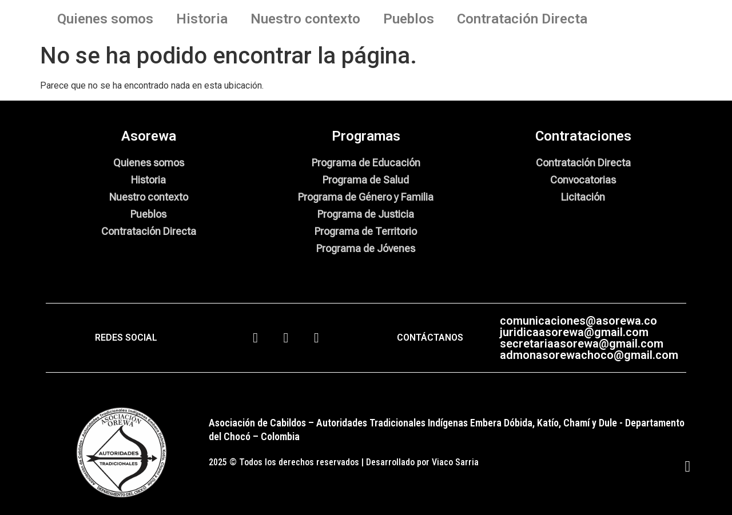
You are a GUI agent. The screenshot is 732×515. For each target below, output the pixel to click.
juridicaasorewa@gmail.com (574, 332)
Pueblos (408, 19)
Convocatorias (583, 180)
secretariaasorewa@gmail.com (581, 343)
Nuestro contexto (305, 19)
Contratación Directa (522, 19)
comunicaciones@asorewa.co (578, 321)
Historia (202, 19)
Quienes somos (105, 19)
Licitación (583, 197)
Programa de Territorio (366, 231)
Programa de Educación (366, 163)
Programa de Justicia (365, 214)
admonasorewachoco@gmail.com (589, 355)
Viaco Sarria (455, 462)
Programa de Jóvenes (365, 248)
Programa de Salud (366, 180)
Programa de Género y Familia (365, 197)
